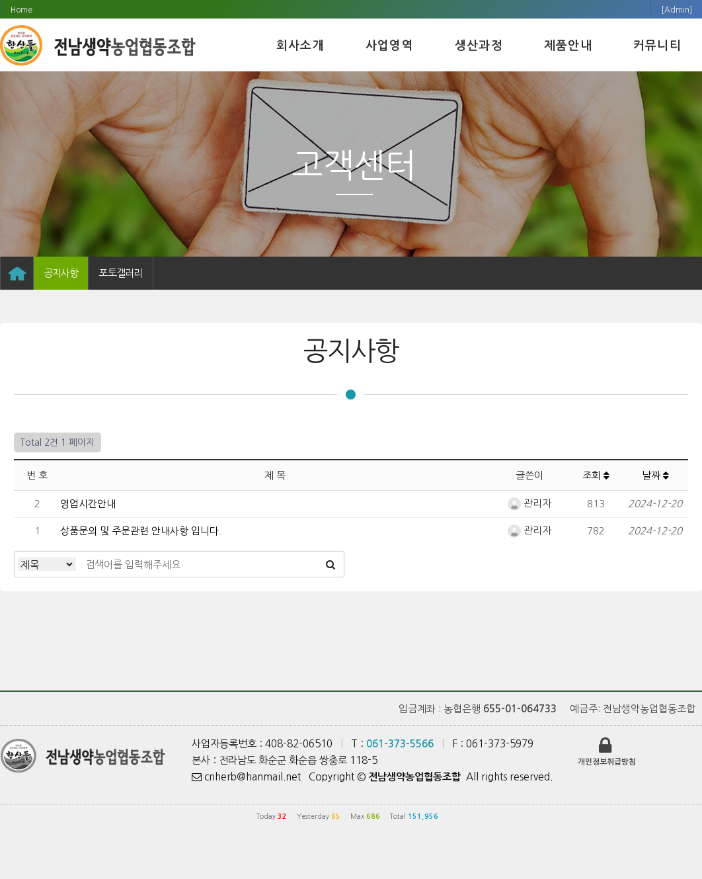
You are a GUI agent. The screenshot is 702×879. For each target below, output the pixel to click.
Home (21, 10)
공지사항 (61, 273)
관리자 (529, 503)
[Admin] (676, 10)
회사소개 (300, 46)
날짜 (655, 475)
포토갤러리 (120, 273)
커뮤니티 (657, 46)
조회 (595, 475)
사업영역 (390, 46)
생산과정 (479, 46)
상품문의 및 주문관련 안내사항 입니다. (140, 531)
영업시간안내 (88, 504)
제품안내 (568, 46)
